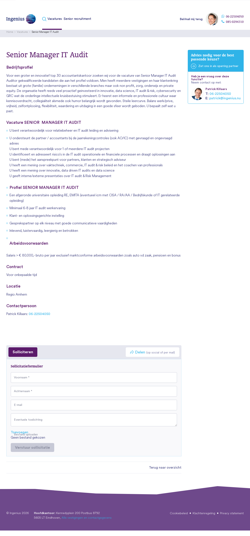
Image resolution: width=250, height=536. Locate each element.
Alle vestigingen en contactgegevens (87, 523)
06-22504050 (233, 19)
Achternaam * (23, 396)
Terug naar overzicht (165, 473)
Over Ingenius (202, 6)
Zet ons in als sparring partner (218, 71)
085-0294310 (233, 25)
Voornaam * (22, 382)
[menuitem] (52, 22)
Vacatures (54, 21)
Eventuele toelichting (28, 425)
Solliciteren (23, 357)
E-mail (18, 410)
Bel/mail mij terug (191, 22)
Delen (152, 358)
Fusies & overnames (59, 7)
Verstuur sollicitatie (32, 453)
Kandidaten (27, 6)
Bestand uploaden (26, 440)
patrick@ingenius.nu (225, 103)
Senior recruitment (77, 21)
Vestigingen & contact (229, 6)
